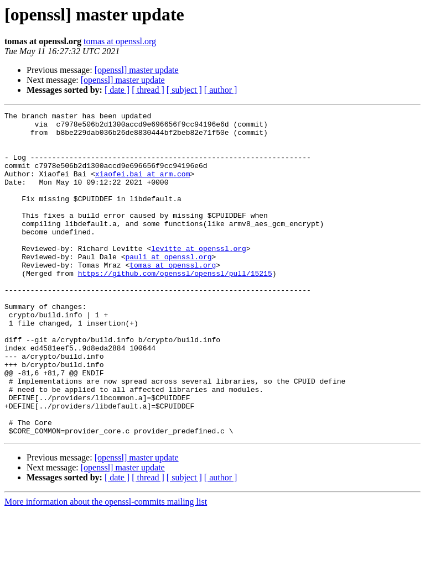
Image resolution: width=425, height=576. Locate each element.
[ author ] (220, 90)
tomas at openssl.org (120, 41)
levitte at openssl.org (198, 276)
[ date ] (117, 90)
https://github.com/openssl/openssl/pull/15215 (175, 306)
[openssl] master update (137, 70)
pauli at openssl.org (168, 286)
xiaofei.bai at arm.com (142, 187)
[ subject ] (184, 90)
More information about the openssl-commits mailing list (105, 566)
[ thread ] (148, 90)
